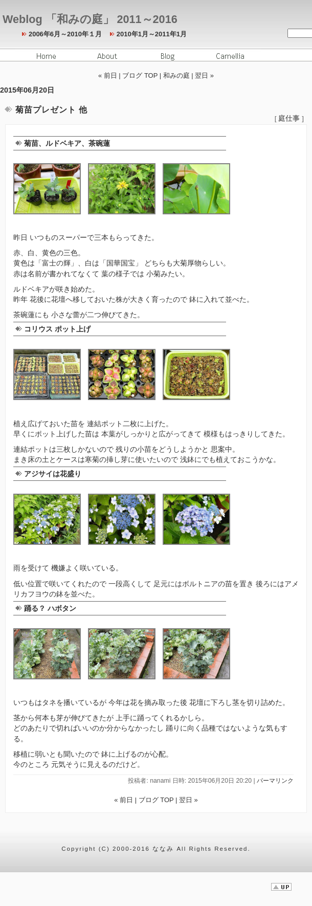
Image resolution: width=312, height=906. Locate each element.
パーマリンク (275, 780)
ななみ (163, 849)
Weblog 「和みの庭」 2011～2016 (90, 19)
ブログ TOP (140, 75)
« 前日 (107, 75)
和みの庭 (176, 75)
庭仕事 (289, 118)
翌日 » (204, 75)
